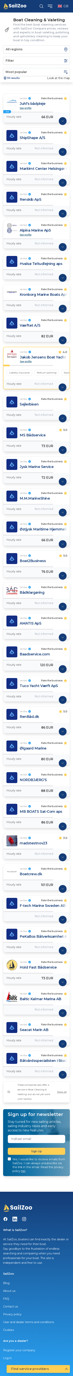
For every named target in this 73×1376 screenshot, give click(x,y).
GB (63, 6)
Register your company (19, 1350)
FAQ (6, 1298)
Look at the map (58, 78)
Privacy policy (12, 1314)
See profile (26, 108)
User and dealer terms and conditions (28, 1322)
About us (9, 1291)
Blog (6, 1283)
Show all (62, 1091)
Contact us (10, 1306)
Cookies (8, 1330)
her (23, 1171)
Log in (7, 1358)
